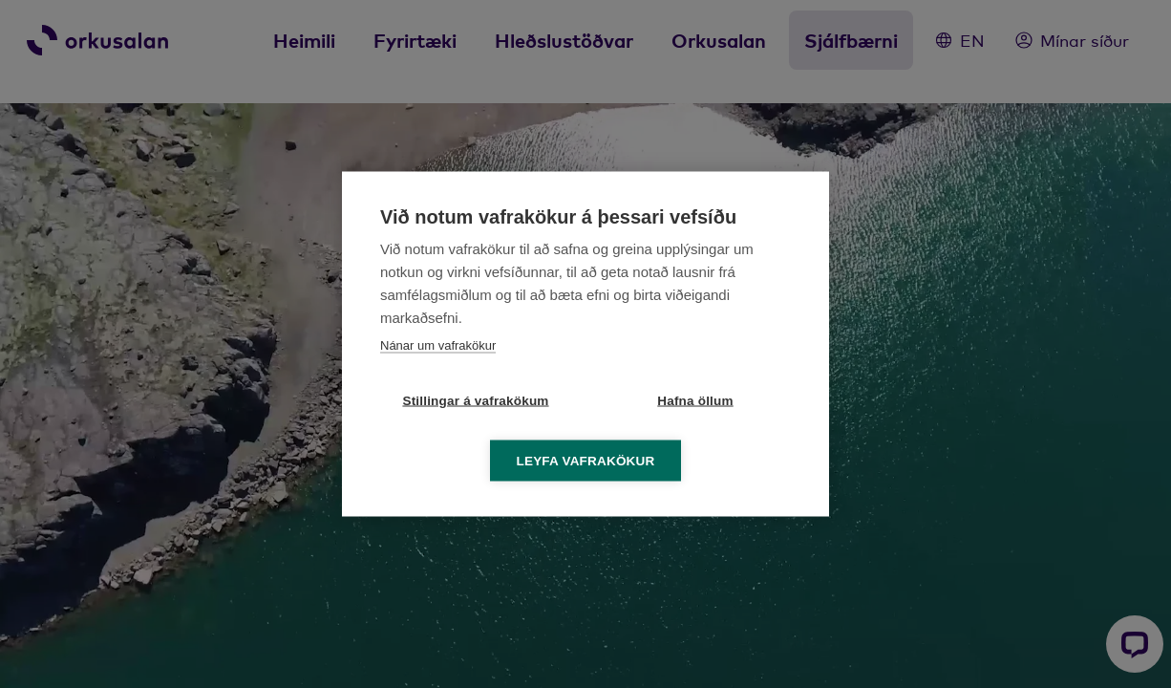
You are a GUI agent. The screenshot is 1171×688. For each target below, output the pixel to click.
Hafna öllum (695, 401)
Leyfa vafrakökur (586, 461)
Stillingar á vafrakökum (475, 401)
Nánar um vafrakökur (438, 345)
